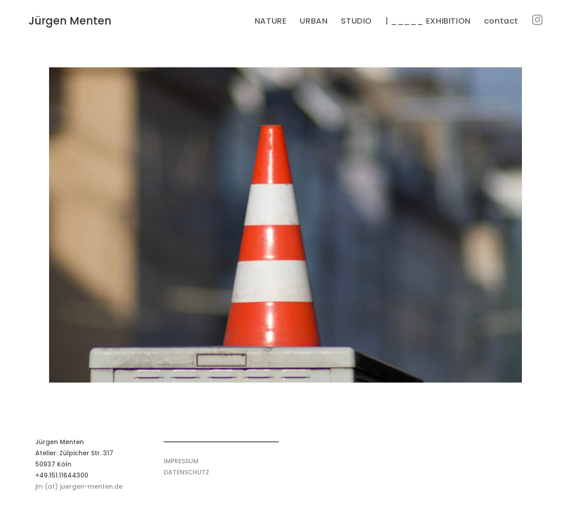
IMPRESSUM (181, 461)
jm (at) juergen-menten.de (79, 486)
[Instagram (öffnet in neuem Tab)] (537, 20)
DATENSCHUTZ (186, 472)
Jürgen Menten (70, 20)
